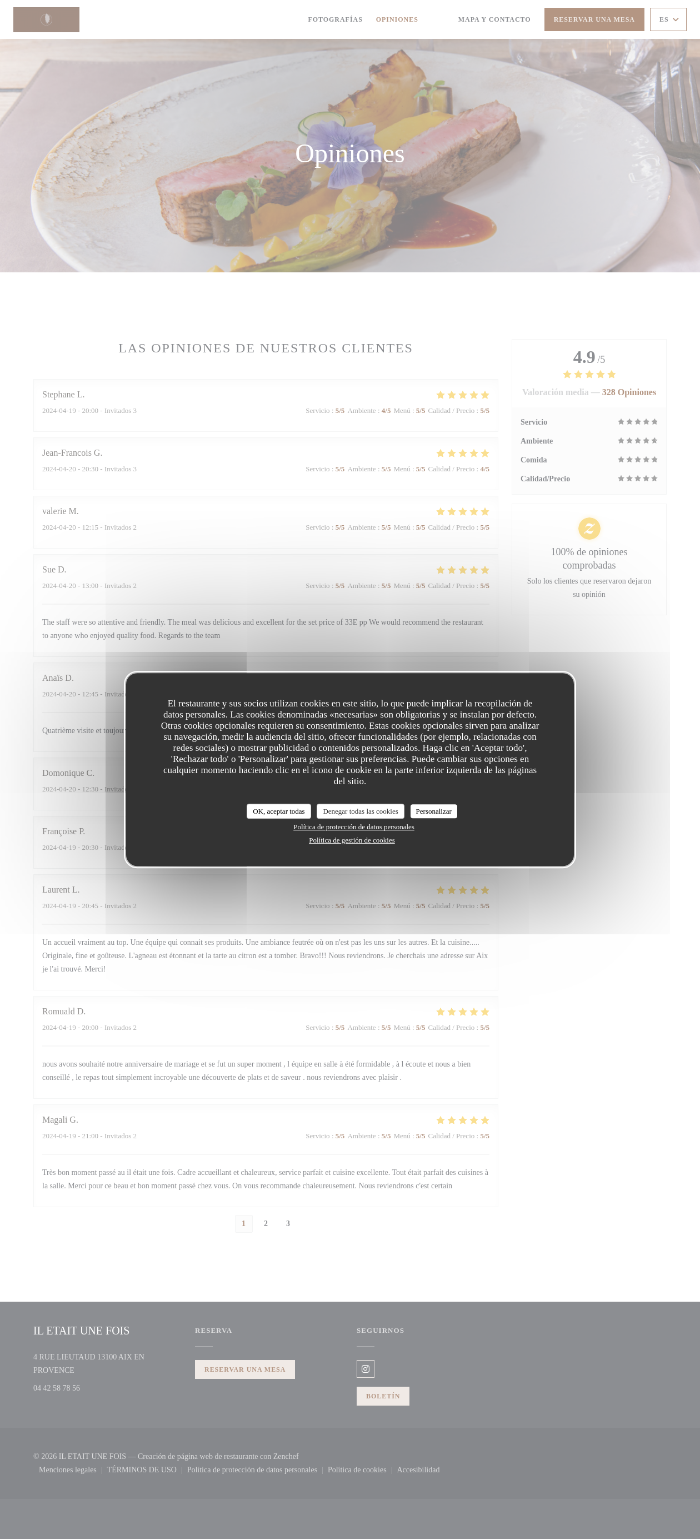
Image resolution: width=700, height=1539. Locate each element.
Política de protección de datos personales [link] (353, 827)
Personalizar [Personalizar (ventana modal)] (434, 811)
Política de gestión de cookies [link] (352, 840)
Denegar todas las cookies (360, 811)
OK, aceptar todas (279, 811)
